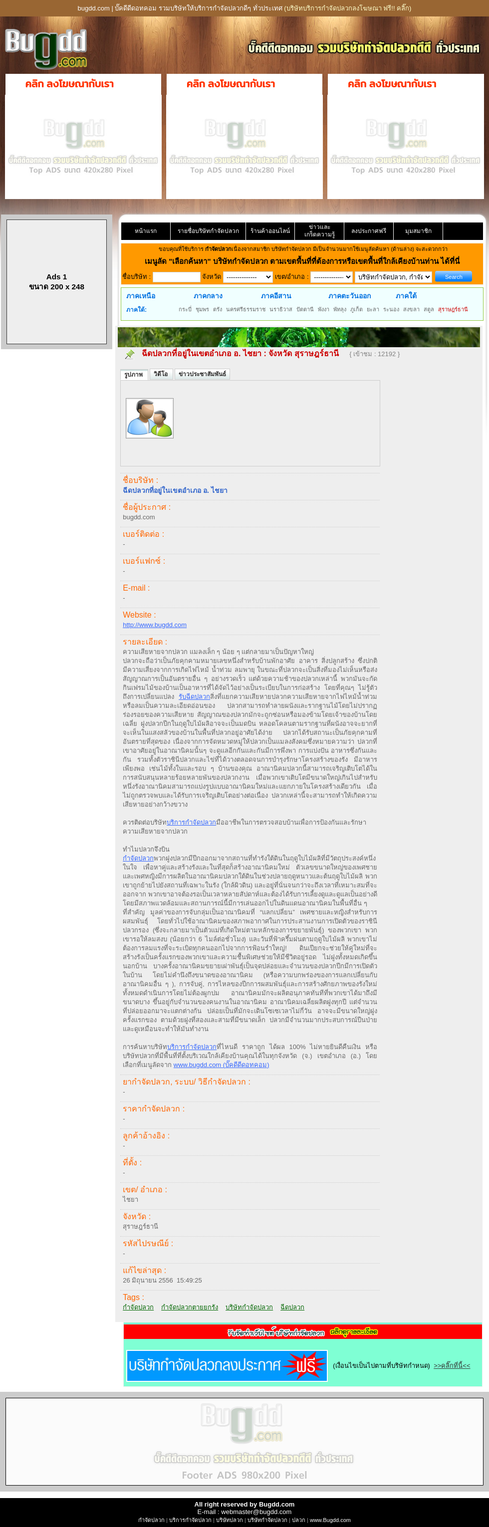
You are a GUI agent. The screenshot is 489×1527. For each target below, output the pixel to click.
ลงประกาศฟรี (368, 230)
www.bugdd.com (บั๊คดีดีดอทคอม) (221, 1065)
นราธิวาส (280, 309)
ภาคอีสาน (276, 296)
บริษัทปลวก (229, 1520)
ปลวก (298, 1520)
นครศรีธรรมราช (245, 309)
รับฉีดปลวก (194, 696)
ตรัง (217, 309)
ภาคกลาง (208, 296)
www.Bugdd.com (330, 1520)
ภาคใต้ (406, 296)
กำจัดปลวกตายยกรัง (189, 1307)
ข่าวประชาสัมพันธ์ (202, 374)
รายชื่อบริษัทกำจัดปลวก (208, 230)
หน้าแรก (146, 230)
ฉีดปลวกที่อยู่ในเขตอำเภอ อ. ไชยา (201, 353)
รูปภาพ (134, 374)
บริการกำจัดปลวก (191, 822)
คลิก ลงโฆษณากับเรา (69, 83)
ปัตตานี (305, 309)
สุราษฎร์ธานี (453, 309)
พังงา (323, 309)
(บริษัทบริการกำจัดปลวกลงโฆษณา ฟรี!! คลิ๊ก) (347, 8)
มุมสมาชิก (418, 230)
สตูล (429, 309)
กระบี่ (185, 309)
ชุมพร (202, 309)
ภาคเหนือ (140, 296)
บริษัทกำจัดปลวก (249, 1307)
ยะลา (373, 309)
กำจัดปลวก (138, 858)
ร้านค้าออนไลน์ (270, 230)
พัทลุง (339, 309)
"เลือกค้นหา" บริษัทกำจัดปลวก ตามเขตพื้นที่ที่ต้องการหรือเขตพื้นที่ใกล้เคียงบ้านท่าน (305, 261)
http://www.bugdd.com (155, 625)
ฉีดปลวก (292, 1307)
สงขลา (411, 309)
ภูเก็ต (356, 309)
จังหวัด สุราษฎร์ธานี (304, 353)
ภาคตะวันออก (349, 296)
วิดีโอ (161, 374)
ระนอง (391, 309)
